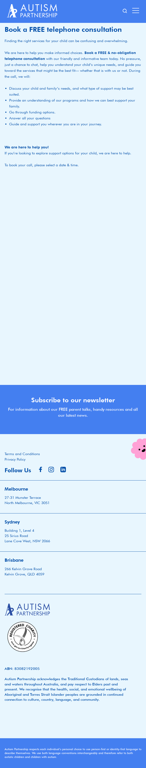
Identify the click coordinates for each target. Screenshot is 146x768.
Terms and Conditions (22, 454)
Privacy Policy (15, 459)
